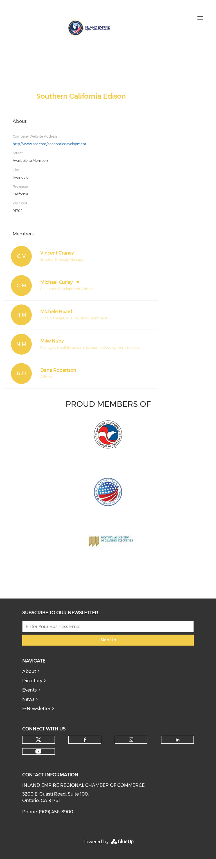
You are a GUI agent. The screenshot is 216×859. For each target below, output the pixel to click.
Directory (32, 680)
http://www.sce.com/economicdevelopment (49, 144)
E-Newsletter (36, 708)
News (28, 699)
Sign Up (108, 639)
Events (29, 690)
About (29, 671)
